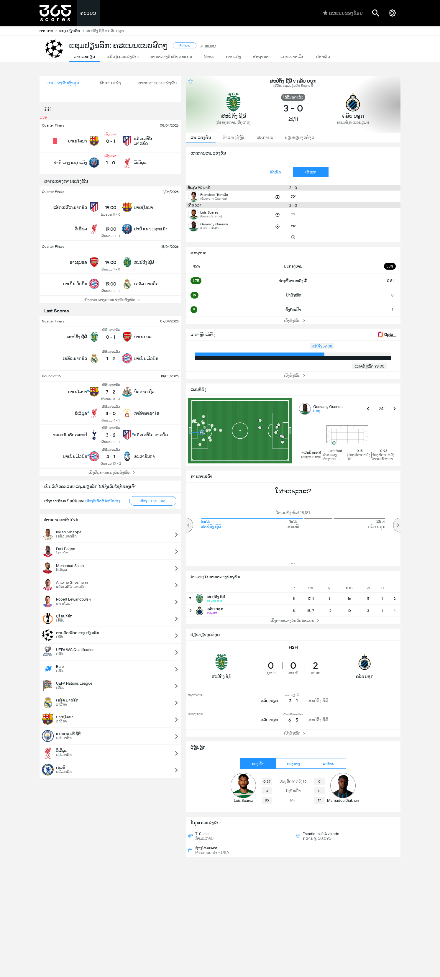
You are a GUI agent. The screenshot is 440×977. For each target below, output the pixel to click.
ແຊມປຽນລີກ (72, 30)
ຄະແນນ (88, 13)
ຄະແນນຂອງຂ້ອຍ (343, 13)
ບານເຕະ (49, 30)
